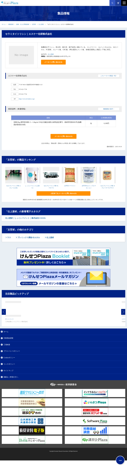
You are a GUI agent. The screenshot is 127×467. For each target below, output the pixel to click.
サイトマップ (8, 370)
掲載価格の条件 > (108, 109)
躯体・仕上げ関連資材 (22, 24)
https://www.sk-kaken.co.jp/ (27, 99)
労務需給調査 (8, 338)
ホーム (4, 24)
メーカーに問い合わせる (53, 62)
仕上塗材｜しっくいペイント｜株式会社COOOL (25, 218)
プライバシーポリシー (12, 351)
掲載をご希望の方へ (11, 377)
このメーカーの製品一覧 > (108, 76)
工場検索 (7, 345)
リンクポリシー (9, 364)
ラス (9, 237)
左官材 (34, 24)
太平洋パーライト (70, 186)
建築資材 (11, 24)
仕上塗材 (41, 24)
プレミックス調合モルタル (28, 237)
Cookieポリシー (9, 358)
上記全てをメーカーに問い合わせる (63, 193)
